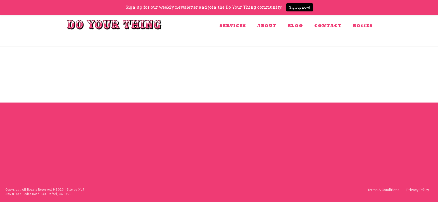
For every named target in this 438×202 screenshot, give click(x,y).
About (266, 25)
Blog (295, 25)
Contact (328, 25)
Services (233, 25)
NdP (81, 189)
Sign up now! (299, 7)
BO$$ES (363, 25)
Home (347, 41)
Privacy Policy (417, 190)
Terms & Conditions (383, 190)
